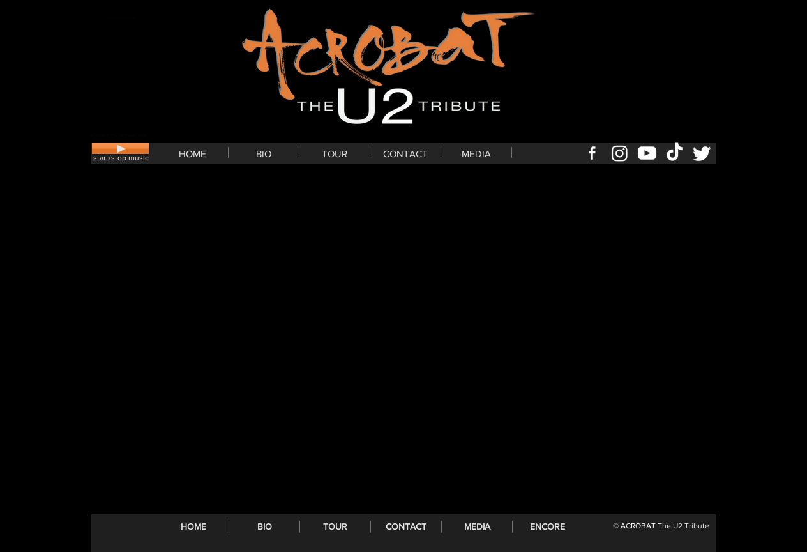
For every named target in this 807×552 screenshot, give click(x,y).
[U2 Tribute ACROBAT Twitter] (702, 153)
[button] (264, 152)
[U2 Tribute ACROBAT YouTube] (647, 153)
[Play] (120, 148)
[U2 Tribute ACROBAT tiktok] (674, 153)
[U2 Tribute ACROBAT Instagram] (619, 153)
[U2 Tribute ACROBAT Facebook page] (592, 153)
